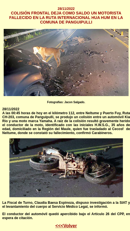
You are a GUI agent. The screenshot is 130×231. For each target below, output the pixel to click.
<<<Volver (66, 225)
